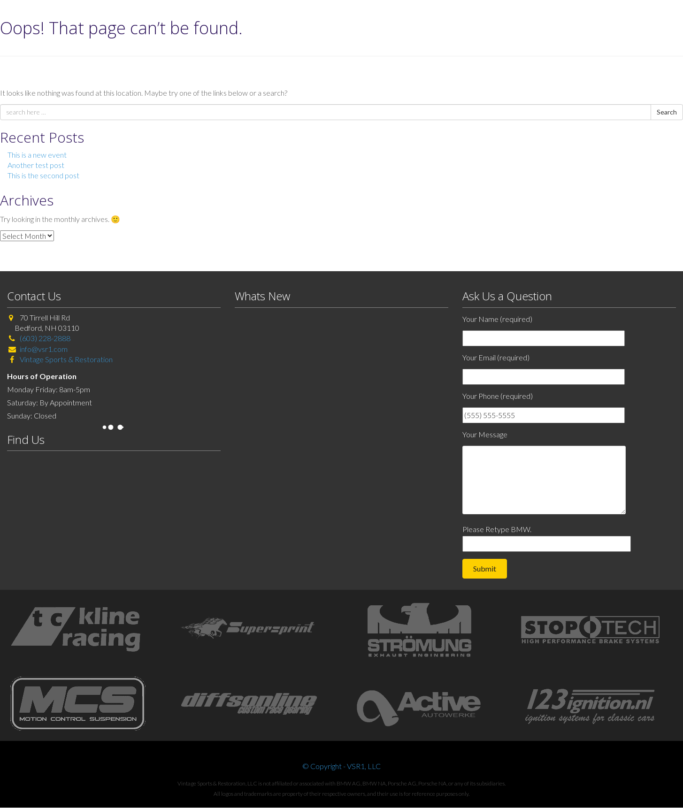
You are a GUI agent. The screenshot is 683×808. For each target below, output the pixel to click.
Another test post (36, 164)
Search (667, 112)
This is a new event (37, 154)
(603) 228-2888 (45, 338)
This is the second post (43, 175)
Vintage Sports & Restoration (65, 359)
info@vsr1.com (44, 348)
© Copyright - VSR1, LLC (341, 766)
